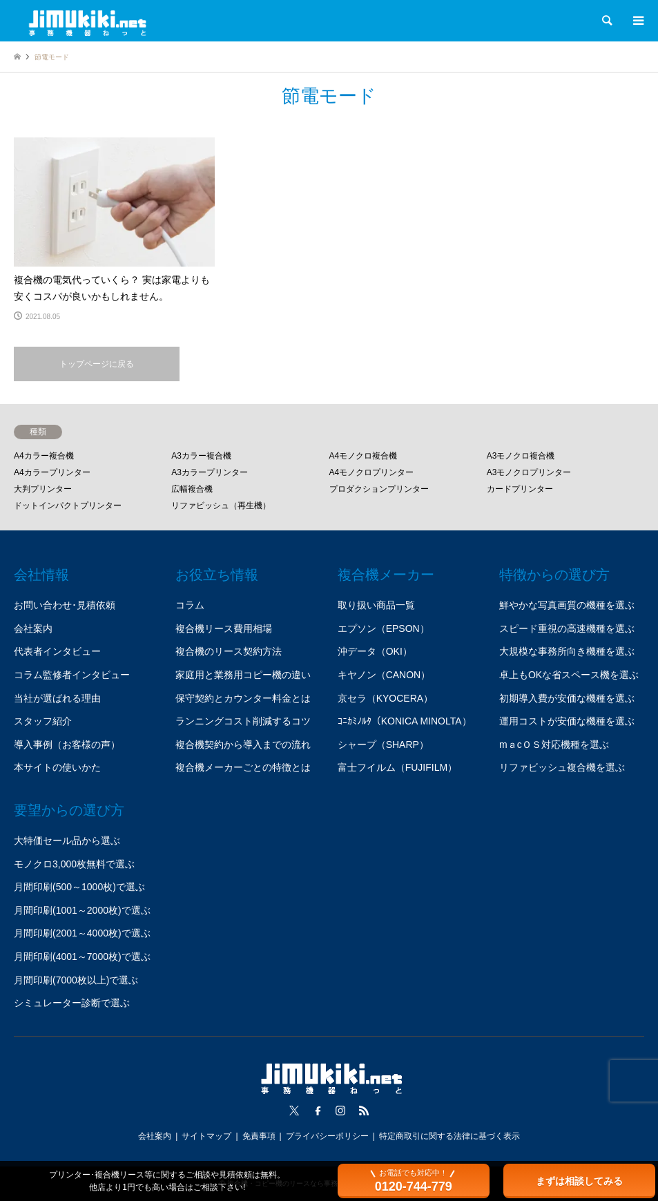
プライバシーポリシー (327, 1136)
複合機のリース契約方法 (228, 651)
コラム (189, 605)
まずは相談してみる (579, 1180)
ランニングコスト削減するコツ (243, 721)
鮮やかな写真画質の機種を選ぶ (567, 605)
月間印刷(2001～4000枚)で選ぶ (82, 933)
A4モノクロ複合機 (363, 456)
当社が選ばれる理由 (57, 698)
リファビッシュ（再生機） (221, 505)
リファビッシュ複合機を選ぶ (562, 767)
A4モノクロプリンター (371, 472)
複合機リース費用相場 (223, 628)
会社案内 (33, 628)
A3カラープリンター (209, 472)
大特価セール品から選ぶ (67, 840)
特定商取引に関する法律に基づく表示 (449, 1136)
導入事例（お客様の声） (67, 744)
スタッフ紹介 (43, 721)
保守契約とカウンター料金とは (243, 698)
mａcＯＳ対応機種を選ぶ (554, 744)
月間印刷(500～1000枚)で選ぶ (79, 886)
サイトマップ (206, 1136)
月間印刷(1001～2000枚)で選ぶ (82, 910)
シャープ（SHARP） (383, 744)
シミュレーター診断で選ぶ (72, 1002)
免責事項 (258, 1136)
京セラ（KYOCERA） (385, 698)
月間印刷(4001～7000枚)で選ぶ (82, 956)
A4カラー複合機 (44, 456)
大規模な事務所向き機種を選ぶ (567, 651)
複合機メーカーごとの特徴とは (243, 767)
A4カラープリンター (52, 472)
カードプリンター (520, 489)
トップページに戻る (96, 364)
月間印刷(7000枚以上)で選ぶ (76, 980)
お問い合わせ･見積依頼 (64, 605)
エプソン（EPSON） (383, 628)
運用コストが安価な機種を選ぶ (567, 721)
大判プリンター (43, 489)
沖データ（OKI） (375, 651)
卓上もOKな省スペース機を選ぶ (569, 674)
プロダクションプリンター (379, 489)
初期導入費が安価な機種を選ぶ (567, 698)
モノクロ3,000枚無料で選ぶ (74, 863)
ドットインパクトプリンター (68, 505)
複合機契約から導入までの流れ (243, 744)
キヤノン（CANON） (384, 674)
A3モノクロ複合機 (521, 456)
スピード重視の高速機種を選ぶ (567, 628)
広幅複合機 (192, 489)
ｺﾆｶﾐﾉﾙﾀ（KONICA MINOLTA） (405, 721)
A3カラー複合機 (201, 456)
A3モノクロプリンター (529, 472)
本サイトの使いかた (57, 767)
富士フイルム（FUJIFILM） (397, 767)
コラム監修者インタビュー (72, 674)
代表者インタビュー (57, 651)
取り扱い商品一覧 (376, 605)
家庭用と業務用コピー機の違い (243, 674)
